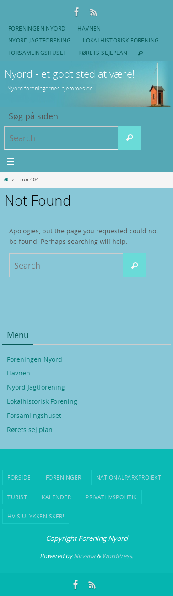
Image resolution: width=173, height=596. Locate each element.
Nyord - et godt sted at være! (70, 73)
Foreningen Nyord (36, 28)
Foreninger (63, 477)
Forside (19, 477)
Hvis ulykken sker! (35, 516)
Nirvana (84, 556)
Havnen (89, 28)
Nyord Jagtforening (39, 40)
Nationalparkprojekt (129, 477)
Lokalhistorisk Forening (121, 40)
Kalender (56, 497)
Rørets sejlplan (102, 52)
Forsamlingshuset (37, 52)
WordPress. (117, 556)
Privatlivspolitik (111, 497)
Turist (17, 497)
